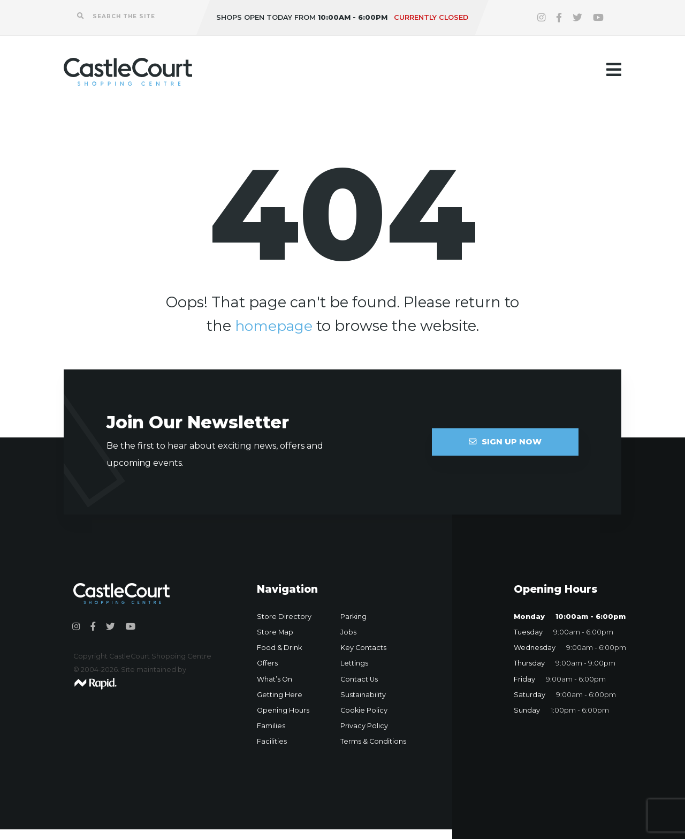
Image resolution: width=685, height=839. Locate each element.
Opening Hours (283, 710)
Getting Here (279, 695)
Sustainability (363, 695)
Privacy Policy (364, 726)
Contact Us (359, 679)
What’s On (274, 679)
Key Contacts (363, 648)
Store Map (275, 632)
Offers (267, 663)
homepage (273, 326)
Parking (353, 617)
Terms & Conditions (373, 741)
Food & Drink (279, 648)
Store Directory (284, 617)
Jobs (348, 632)
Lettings (354, 663)
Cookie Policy (363, 710)
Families (271, 726)
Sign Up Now (505, 442)
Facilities (272, 741)
